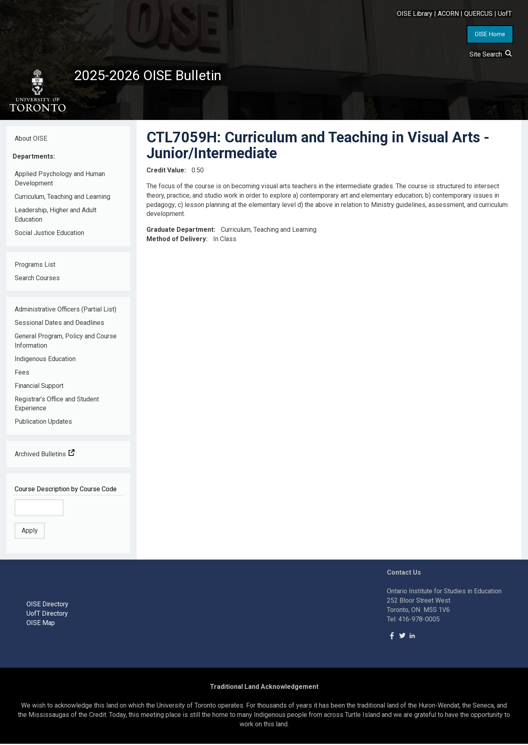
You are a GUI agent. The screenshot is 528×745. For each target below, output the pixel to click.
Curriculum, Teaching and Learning (62, 198)
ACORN (448, 13)
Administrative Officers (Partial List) (65, 311)
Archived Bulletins (45, 456)
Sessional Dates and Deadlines (59, 324)
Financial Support (39, 387)
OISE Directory (47, 606)
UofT (505, 13)
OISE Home (490, 34)
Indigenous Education (45, 360)
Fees (22, 373)
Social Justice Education (49, 234)
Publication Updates (43, 423)
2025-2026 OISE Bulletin (151, 76)
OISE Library (414, 13)
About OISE (31, 140)
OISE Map (40, 624)
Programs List (35, 266)
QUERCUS (478, 13)
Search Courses (37, 279)
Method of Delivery (176, 240)
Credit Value (165, 171)
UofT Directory (47, 615)
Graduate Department (180, 231)
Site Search (490, 54)
